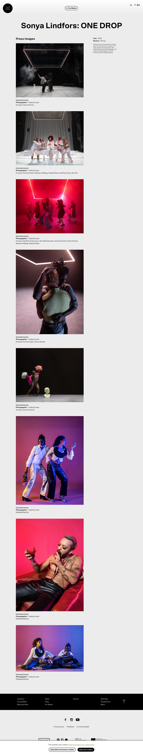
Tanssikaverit (105, 702)
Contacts (20, 699)
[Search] (131, 5)
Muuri (103, 704)
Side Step (104, 699)
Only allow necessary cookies (62, 750)
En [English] (138, 5)
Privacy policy (59, 727)
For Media (71, 8)
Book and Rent (22, 704)
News (47, 699)
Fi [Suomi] (135, 5)
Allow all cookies (86, 750)
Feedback (70, 727)
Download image (22, 100)
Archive (76, 699)
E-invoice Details (83, 727)
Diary (47, 702)
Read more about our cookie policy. (81, 745)
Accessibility (22, 702)
